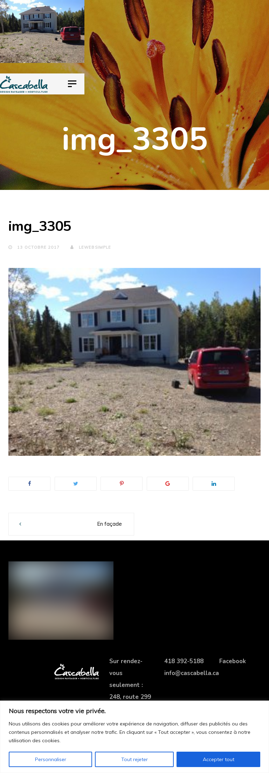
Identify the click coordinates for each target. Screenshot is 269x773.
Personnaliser (50, 759)
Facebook (232, 661)
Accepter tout (218, 759)
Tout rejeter (134, 759)
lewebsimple (90, 247)
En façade (109, 523)
